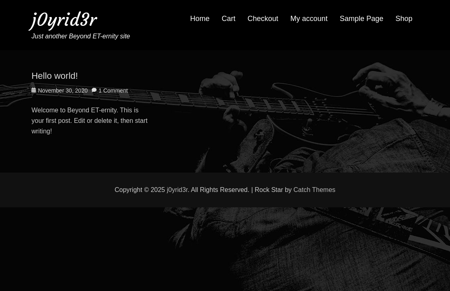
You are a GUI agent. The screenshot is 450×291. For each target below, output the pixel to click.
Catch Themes (315, 189)
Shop (403, 19)
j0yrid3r (64, 19)
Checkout (263, 19)
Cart (229, 19)
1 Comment (113, 90)
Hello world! (55, 76)
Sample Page (361, 19)
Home (200, 19)
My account (309, 19)
